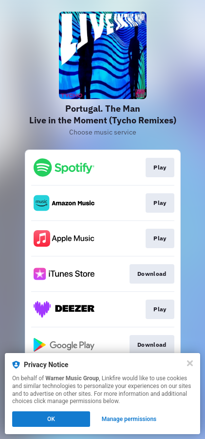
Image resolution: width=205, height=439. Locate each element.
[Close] (190, 363)
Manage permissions (129, 419)
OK (51, 419)
